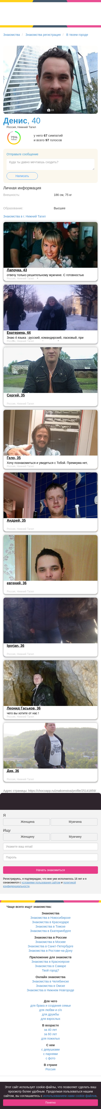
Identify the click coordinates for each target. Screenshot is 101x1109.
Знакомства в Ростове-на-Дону (51, 950)
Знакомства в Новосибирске (50, 917)
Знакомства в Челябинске (50, 981)
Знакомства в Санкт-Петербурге (50, 946)
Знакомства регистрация (43, 34)
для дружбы (50, 1014)
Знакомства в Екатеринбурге (50, 931)
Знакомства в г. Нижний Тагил (24, 216)
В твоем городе (77, 34)
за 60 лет (50, 1034)
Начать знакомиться (50, 870)
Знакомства (11, 34)
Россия (50, 1069)
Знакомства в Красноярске (50, 961)
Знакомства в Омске (50, 986)
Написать (22, 176)
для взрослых (50, 1018)
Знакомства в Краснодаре (50, 922)
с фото (50, 1058)
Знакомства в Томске (50, 926)
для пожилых (50, 1038)
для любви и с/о (50, 1010)
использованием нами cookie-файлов (69, 1096)
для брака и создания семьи (50, 1005)
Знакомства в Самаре (50, 966)
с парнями (50, 1054)
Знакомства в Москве (50, 942)
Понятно (50, 1102)
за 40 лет (50, 1029)
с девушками (50, 1049)
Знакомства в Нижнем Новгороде (50, 990)
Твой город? (50, 970)
